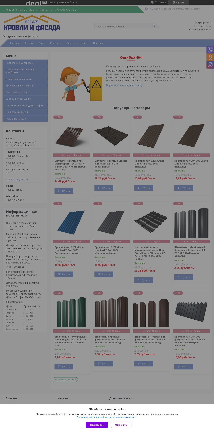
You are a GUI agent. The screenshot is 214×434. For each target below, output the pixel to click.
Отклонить (121, 425)
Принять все (97, 425)
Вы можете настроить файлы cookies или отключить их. (106, 417)
